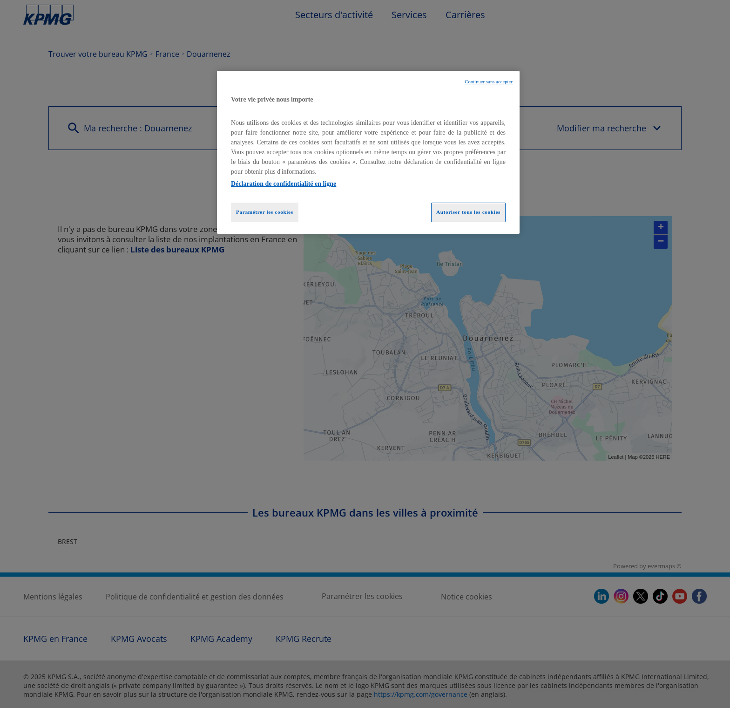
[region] (368, 152)
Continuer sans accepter (489, 81)
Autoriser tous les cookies (468, 212)
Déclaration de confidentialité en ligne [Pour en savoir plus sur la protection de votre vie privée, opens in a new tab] (283, 183)
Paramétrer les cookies (264, 212)
